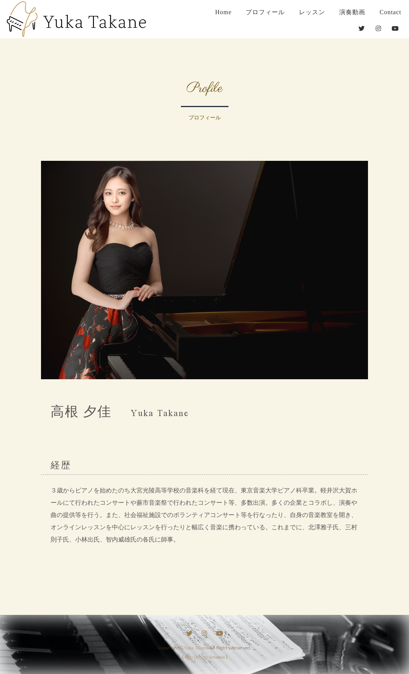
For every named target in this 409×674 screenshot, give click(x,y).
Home (223, 12)
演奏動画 (352, 12)
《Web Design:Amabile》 (205, 657)
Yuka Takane (196, 647)
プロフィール (265, 12)
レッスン (312, 12)
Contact (390, 12)
